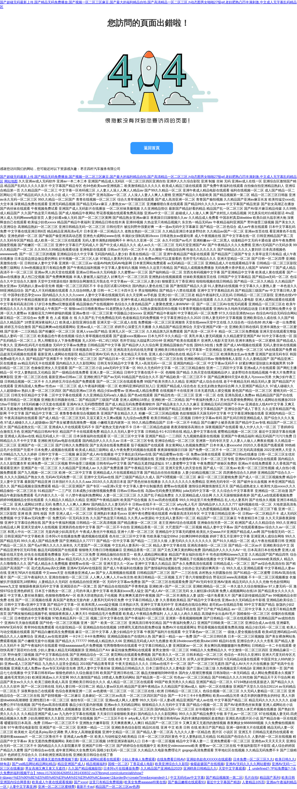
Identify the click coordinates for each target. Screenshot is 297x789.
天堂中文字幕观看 (232, 768)
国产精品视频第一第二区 (224, 777)
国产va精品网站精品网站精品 (34, 764)
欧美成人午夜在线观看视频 (52, 782)
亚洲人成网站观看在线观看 (100, 759)
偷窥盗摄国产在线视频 (207, 764)
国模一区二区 (118, 764)
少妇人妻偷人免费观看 (138, 759)
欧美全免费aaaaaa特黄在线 (145, 782)
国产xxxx (80, 782)
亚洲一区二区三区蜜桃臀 (56, 786)
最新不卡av (85, 786)
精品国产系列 (270, 777)
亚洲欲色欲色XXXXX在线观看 (208, 759)
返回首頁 (152, 148)
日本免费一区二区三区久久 (253, 759)
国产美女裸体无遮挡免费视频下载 (53, 759)
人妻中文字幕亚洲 (22, 786)
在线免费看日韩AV (171, 759)
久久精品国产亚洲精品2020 (160, 768)
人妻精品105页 (253, 782)
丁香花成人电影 (141, 764)
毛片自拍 (251, 777)
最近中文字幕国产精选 (223, 782)
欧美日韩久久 (285, 759)
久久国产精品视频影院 (85, 768)
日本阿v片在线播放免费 (121, 768)
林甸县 (5, 764)
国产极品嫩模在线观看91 (186, 782)
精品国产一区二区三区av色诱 (117, 786)
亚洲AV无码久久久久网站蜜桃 (248, 764)
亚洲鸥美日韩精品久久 (200, 768)
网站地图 (11, 181)
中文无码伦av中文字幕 (187, 777)
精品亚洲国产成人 (70, 764)
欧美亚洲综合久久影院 (171, 764)
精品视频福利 (96, 764)
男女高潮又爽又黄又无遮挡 (45, 768)
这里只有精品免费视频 (106, 782)
